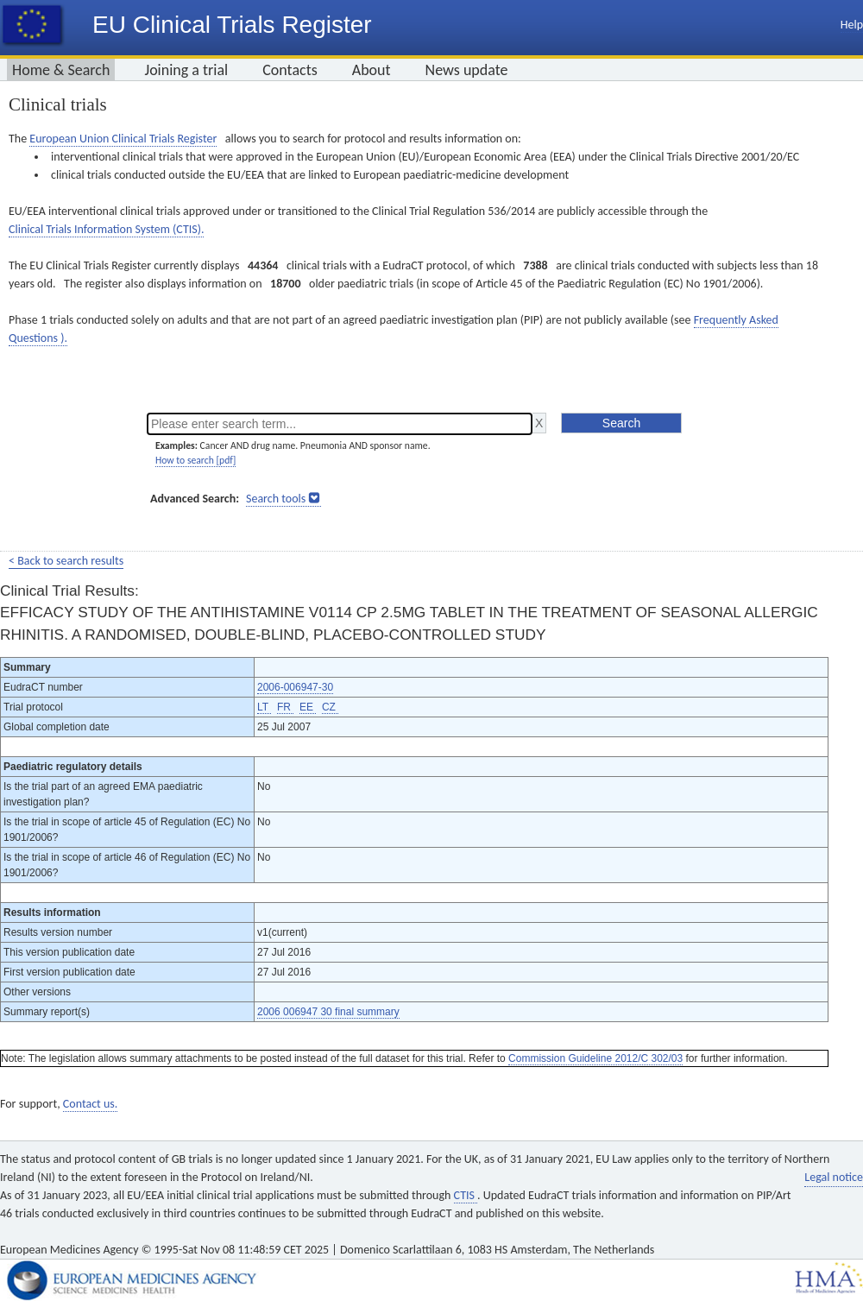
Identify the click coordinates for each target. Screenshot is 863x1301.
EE (307, 707)
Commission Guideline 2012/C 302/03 (595, 1058)
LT (264, 707)
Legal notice (833, 1177)
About (371, 69)
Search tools (276, 498)
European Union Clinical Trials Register (123, 138)
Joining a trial (186, 69)
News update (466, 69)
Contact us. (90, 1103)
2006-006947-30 (295, 687)
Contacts (290, 69)
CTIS (465, 1195)
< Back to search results (66, 560)
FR (285, 707)
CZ (330, 707)
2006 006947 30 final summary (328, 1012)
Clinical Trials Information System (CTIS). (106, 229)
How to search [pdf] (195, 460)
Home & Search (61, 69)
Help (852, 24)
